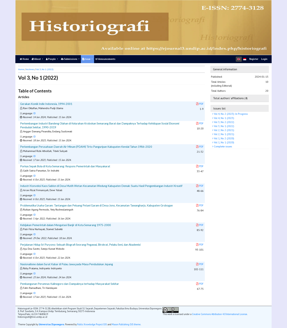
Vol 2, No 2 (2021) (223, 130)
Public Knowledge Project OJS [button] (92, 324)
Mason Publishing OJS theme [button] (126, 324)
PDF (200, 103)
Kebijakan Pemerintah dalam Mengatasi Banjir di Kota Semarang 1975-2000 (65, 225)
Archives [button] (30, 69)
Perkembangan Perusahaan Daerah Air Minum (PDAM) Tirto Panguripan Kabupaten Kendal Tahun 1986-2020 (86, 146)
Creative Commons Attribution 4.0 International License (219, 314)
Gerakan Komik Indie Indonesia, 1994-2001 (46, 103)
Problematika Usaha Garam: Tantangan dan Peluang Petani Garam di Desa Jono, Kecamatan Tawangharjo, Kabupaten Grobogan (96, 205)
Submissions (69, 59)
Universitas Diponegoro (51, 324)
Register (253, 59)
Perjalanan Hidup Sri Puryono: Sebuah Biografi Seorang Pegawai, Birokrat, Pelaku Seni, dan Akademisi (80, 244)
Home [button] (21, 69)
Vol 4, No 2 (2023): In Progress (230, 113)
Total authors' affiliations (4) (230, 98)
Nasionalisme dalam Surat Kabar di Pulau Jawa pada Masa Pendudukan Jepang (66, 264)
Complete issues (222, 146)
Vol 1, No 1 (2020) (223, 142)
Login (264, 59)
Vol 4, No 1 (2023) (223, 118)
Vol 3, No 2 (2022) (223, 122)
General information (225, 69)
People (51, 59)
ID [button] (34, 113)
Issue (86, 59)
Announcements (105, 59)
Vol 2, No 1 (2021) (223, 134)
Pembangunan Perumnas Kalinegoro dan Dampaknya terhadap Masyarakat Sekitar (69, 283)
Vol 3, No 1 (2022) (223, 126)
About (36, 59)
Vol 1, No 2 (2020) (223, 138)
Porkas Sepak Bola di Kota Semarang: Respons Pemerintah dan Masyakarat (65, 166)
